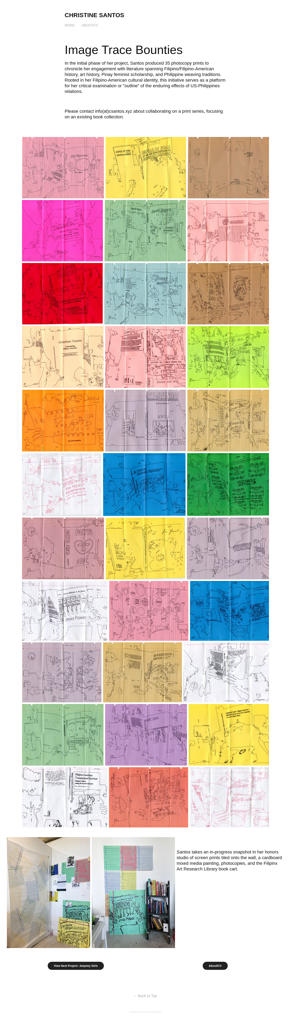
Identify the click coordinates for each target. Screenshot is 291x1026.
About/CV (90, 25)
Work (70, 25)
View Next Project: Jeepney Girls (76, 965)
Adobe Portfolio (153, 1011)
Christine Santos (94, 15)
